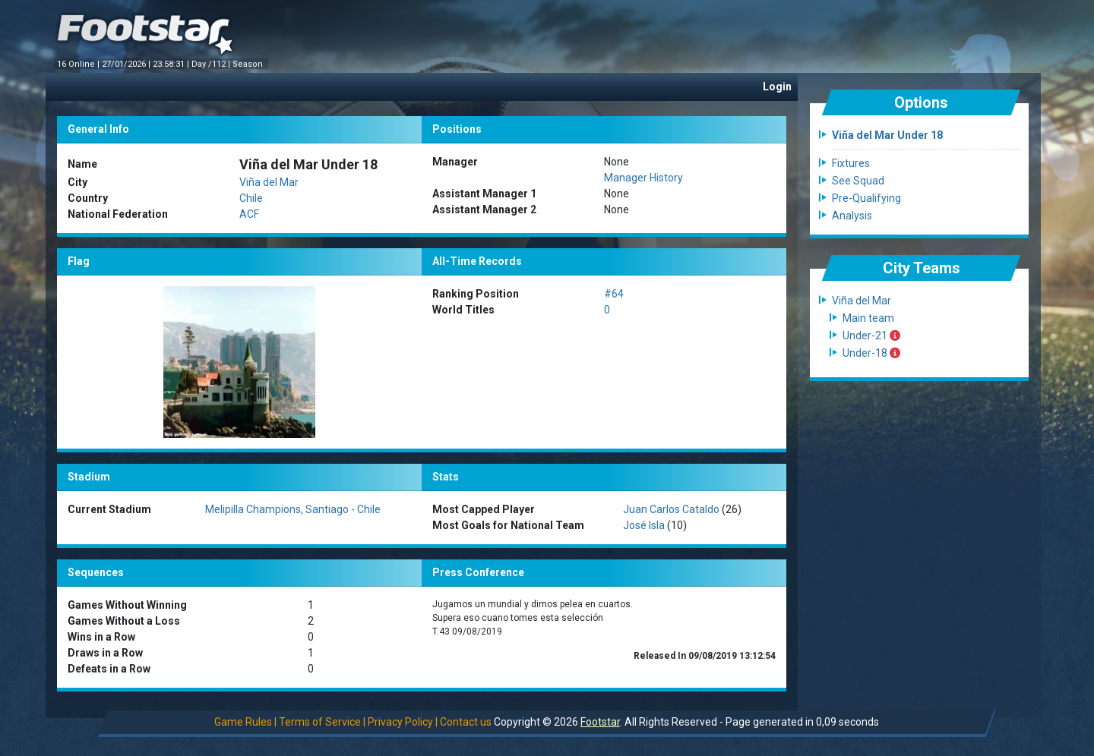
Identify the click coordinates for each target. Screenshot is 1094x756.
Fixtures (851, 163)
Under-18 (871, 353)
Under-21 (871, 335)
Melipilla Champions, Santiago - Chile (293, 509)
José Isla (644, 525)
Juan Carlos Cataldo (671, 509)
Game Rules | (245, 722)
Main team (868, 318)
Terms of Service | (322, 722)
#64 (614, 294)
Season (248, 64)
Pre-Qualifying (866, 198)
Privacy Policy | (403, 722)
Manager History (643, 178)
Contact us (466, 722)
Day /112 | (211, 64)
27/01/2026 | (127, 64)
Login (777, 86)
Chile (251, 198)
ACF (249, 214)
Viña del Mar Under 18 (887, 135)
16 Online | (79, 64)
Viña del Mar (269, 182)
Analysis (852, 215)
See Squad (858, 181)
